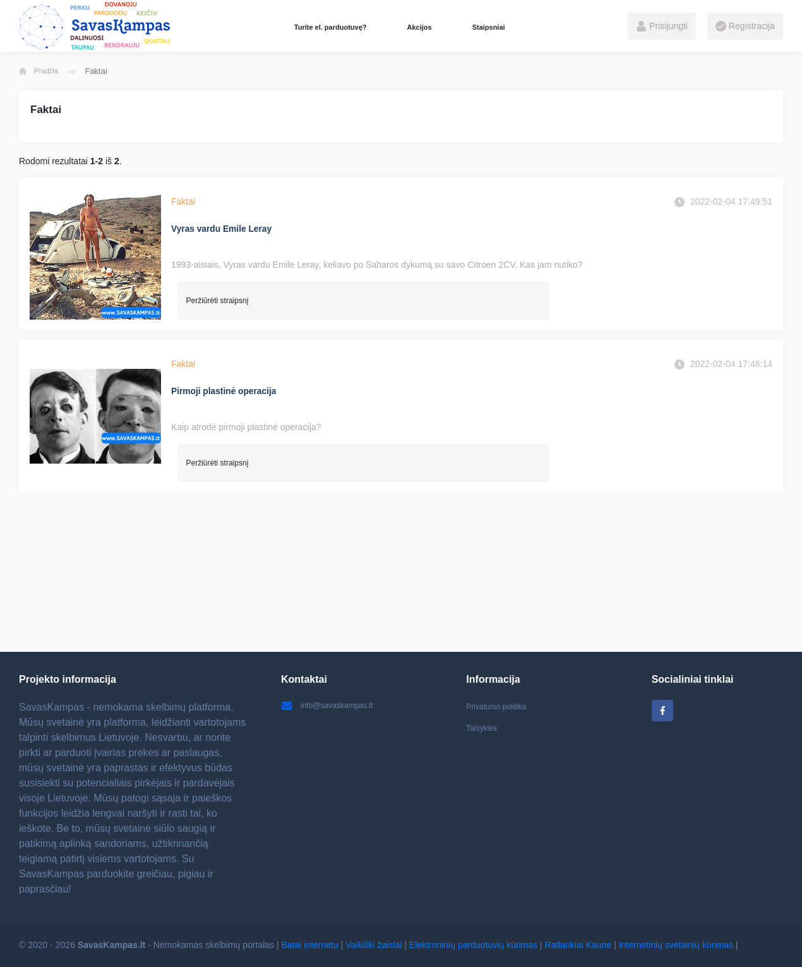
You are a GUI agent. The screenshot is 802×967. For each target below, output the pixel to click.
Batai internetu (310, 945)
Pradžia (41, 71)
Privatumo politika (501, 706)
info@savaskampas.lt (333, 706)
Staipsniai (488, 27)
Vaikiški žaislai (373, 945)
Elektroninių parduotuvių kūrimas (473, 945)
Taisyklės (484, 731)
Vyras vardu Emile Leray (229, 229)
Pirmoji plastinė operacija (232, 391)
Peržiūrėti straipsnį (217, 299)
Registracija (745, 26)
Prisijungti (662, 26)
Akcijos (419, 27)
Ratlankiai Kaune (577, 945)
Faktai (183, 201)
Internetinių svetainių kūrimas (676, 945)
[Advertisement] (396, 572)
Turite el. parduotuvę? (330, 27)
